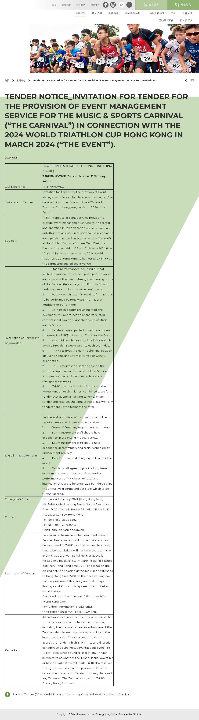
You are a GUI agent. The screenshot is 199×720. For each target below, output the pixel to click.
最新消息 (20, 80)
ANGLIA (137, 714)
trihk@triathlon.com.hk (68, 530)
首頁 (7, 80)
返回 (188, 81)
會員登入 (154, 4)
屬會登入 (186, 4)
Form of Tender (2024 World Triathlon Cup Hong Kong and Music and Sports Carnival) (72, 694)
